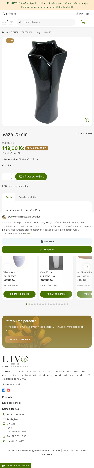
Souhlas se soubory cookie (15, 465)
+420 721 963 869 (13, 415)
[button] (26, 305)
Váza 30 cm (46, 273)
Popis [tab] (9, 197)
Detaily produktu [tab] (27, 197)
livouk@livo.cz (11, 420)
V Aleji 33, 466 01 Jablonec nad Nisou (16, 428)
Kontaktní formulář (13, 442)
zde (28, 233)
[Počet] (5, 177)
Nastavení (47, 242)
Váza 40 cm (9, 273)
